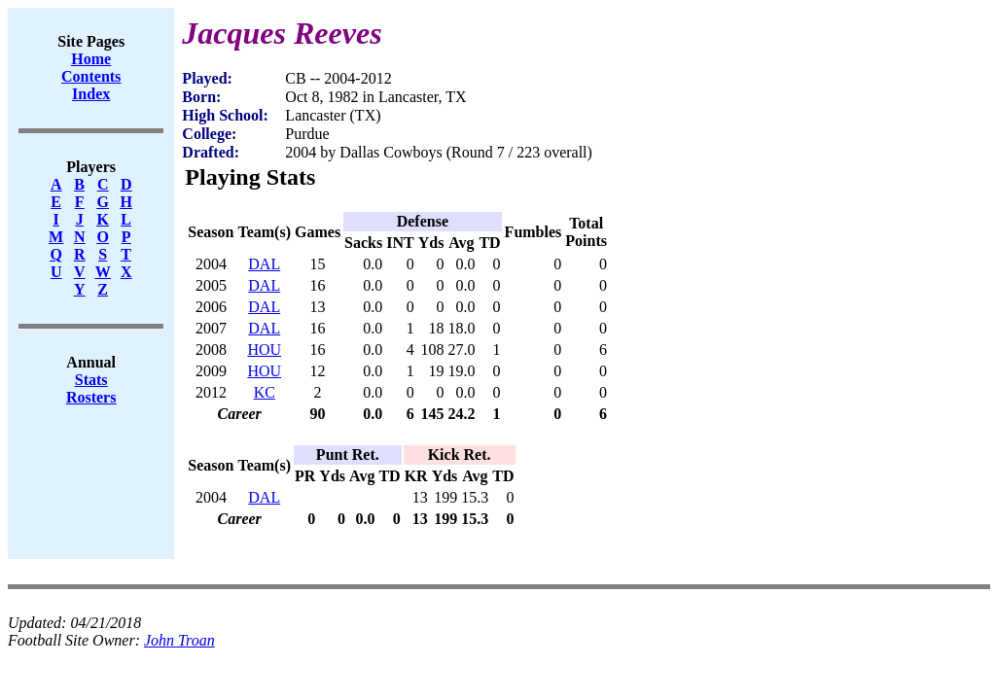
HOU (264, 349)
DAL (264, 264)
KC (264, 392)
